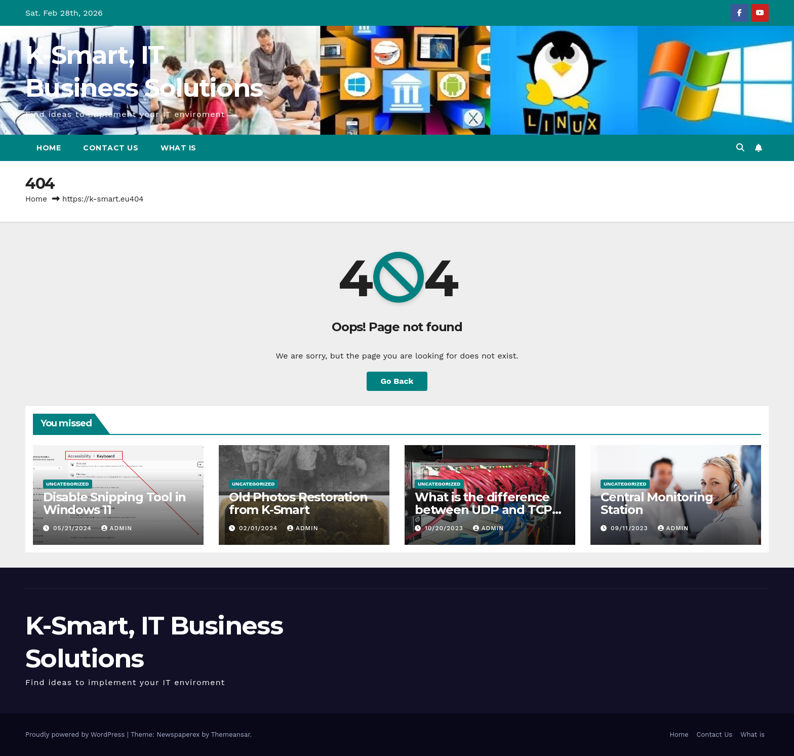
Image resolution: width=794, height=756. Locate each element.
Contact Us (110, 147)
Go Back (397, 381)
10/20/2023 (445, 528)
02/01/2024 (259, 528)
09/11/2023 (631, 528)
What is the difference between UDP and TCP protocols (483, 510)
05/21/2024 (73, 528)
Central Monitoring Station (656, 503)
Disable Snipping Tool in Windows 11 (114, 503)
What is (178, 147)
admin (117, 528)
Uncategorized (67, 484)
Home (48, 147)
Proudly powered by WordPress (76, 734)
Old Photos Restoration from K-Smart (298, 503)
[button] (740, 147)
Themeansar (230, 734)
